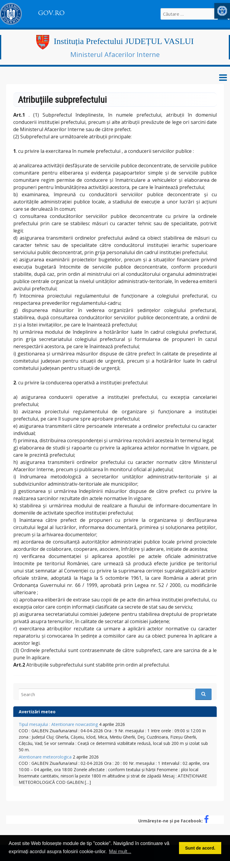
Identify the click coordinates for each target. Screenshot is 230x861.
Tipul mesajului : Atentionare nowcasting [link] (58, 724)
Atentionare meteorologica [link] (45, 757)
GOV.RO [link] (51, 13)
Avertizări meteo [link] (37, 711)
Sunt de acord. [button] (200, 848)
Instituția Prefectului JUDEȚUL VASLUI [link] (124, 41)
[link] (222, 11)
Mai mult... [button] (120, 851)
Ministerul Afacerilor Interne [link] (115, 54)
